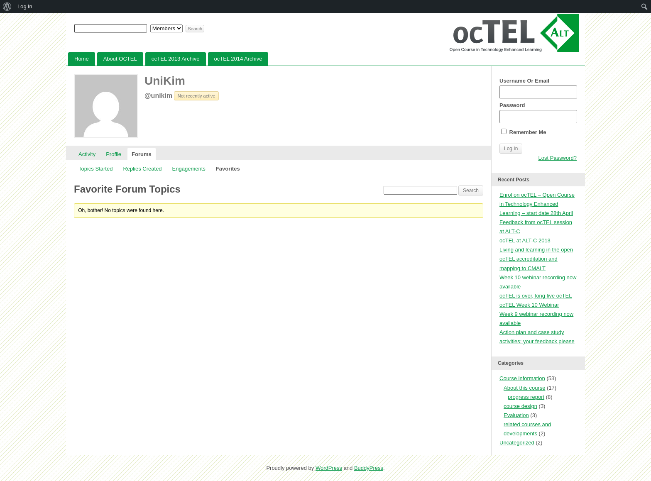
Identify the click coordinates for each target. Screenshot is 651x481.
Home (81, 59)
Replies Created (142, 169)
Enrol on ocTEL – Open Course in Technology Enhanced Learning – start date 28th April (537, 204)
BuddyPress (368, 468)
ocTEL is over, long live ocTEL (535, 296)
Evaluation (516, 415)
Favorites (228, 169)
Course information (522, 378)
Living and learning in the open (536, 250)
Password (538, 112)
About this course (524, 388)
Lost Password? (557, 158)
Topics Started (95, 169)
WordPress (329, 468)
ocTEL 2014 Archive (238, 59)
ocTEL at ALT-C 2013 (525, 240)
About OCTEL (120, 59)
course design (520, 406)
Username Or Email (538, 88)
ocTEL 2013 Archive (176, 59)
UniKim (164, 80)
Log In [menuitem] (24, 6)
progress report (526, 397)
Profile (113, 154)
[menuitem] (7, 6)
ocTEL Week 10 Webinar (529, 305)
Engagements (189, 169)
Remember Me (523, 132)
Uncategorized (516, 442)
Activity (86, 154)
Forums (142, 154)
